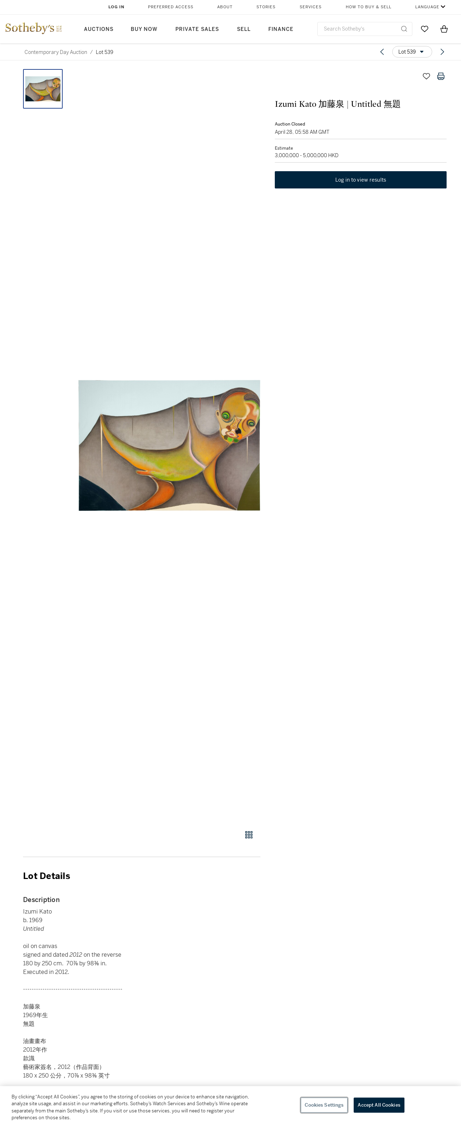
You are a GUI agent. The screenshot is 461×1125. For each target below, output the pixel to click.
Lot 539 (104, 52)
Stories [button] (266, 7)
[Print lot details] (441, 76)
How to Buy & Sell (368, 7)
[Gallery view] (249, 835)
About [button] (225, 7)
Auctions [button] (98, 29)
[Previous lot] (382, 52)
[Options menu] (412, 52)
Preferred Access (170, 7)
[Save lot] (426, 76)
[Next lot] (442, 52)
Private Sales (197, 29)
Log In (116, 7)
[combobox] (364, 29)
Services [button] (311, 7)
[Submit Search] (404, 29)
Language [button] (427, 7)
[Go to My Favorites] (424, 29)
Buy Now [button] (144, 29)
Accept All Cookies (379, 1105)
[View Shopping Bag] (444, 29)
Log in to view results (360, 180)
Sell (244, 29)
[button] (169, 445)
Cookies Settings (324, 1105)
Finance (281, 29)
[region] (230, 1105)
